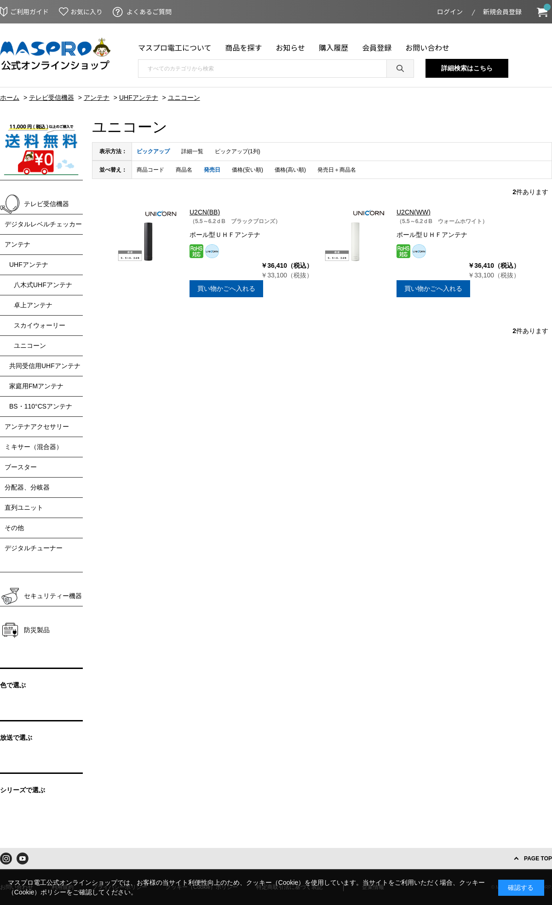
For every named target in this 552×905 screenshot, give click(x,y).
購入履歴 (333, 47)
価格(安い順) (247, 170)
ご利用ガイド (29, 11)
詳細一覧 (192, 151)
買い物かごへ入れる (226, 288)
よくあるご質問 (149, 11)
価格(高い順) (290, 170)
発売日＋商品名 (336, 170)
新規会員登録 (502, 11)
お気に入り (86, 11)
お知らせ (290, 47)
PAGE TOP (538, 858)
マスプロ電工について (175, 47)
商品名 (184, 170)
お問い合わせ (427, 47)
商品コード (150, 170)
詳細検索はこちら (467, 68)
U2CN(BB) (205, 212)
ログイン (450, 11)
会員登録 (376, 47)
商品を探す (243, 47)
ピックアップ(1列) (237, 151)
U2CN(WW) (414, 212)
